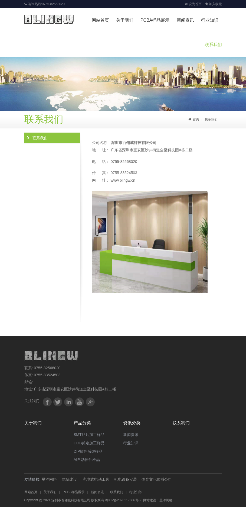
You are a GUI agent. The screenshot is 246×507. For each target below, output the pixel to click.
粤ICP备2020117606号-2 (123, 500)
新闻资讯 (185, 20)
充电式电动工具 (96, 479)
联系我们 (213, 44)
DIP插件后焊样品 (88, 451)
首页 (193, 119)
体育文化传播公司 (157, 479)
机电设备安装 (125, 479)
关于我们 (124, 20)
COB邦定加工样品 (89, 443)
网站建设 (69, 479)
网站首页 (100, 20)
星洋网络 (49, 479)
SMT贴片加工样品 (89, 434)
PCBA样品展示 (155, 20)
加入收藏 (213, 4)
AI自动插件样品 (87, 459)
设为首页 (193, 4)
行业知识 (209, 20)
